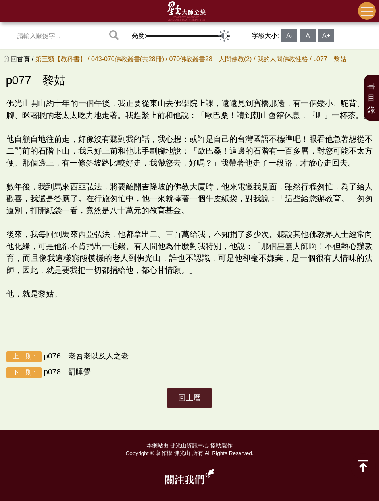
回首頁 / (23, 59)
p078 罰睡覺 (48, 372)
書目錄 (371, 98)
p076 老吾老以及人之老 (67, 356)
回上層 (189, 397)
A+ (326, 35)
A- (289, 35)
